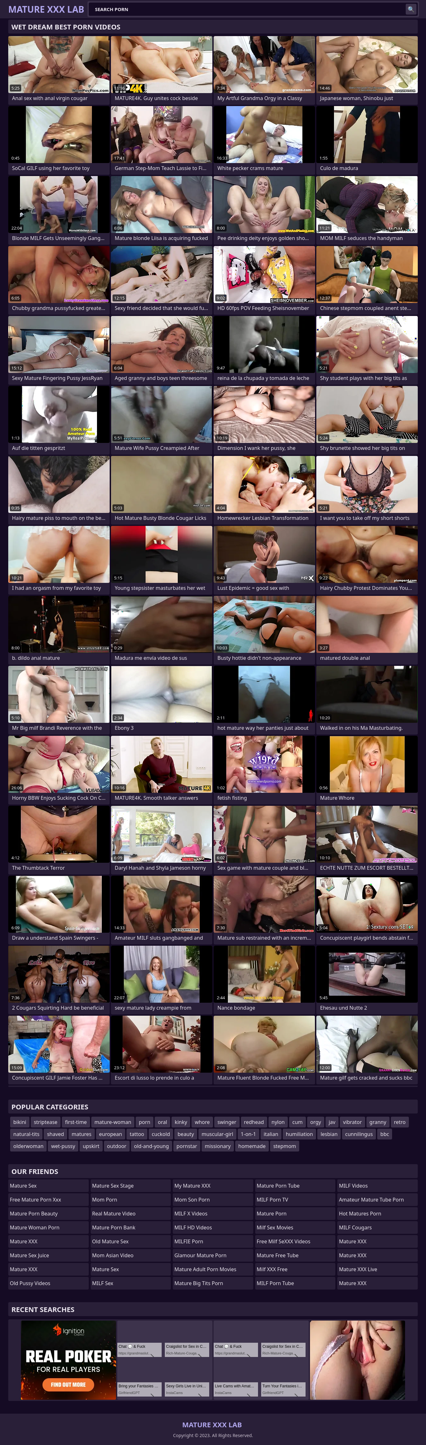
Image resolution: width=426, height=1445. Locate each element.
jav (332, 1122)
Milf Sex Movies (275, 1227)
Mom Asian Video (113, 1255)
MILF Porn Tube (275, 1283)
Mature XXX (23, 1241)
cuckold (161, 1134)
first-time (76, 1122)
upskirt (91, 1146)
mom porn (104, 1199)
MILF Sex (102, 1283)
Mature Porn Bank (113, 1227)
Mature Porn (272, 1213)
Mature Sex (23, 1185)
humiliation (299, 1134)
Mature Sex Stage (113, 1185)
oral (162, 1122)
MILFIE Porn (188, 1241)
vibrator (352, 1122)
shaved (55, 1134)
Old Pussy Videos (30, 1283)
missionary (218, 1146)
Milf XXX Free (272, 1269)
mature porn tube (278, 1185)
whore (202, 1122)
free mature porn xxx (35, 1199)
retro (400, 1122)
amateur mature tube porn (371, 1199)
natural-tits (26, 1134)
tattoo (137, 1134)
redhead (254, 1122)
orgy (315, 1122)
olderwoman (28, 1146)
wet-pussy (63, 1146)
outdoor (116, 1146)
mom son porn (192, 1199)
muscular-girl (217, 1134)
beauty (186, 1134)
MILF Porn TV (272, 1199)
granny (378, 1122)
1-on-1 (248, 1134)
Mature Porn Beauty (34, 1213)
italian (271, 1134)
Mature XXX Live (358, 1269)
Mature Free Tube (278, 1255)
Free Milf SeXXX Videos (283, 1241)
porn (144, 1122)
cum (297, 1122)
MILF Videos (353, 1185)
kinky (181, 1122)
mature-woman (112, 1122)
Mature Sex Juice (29, 1255)
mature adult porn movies (205, 1269)
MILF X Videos (190, 1213)
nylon (278, 1122)
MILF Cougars (355, 1227)
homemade (252, 1146)
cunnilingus (359, 1134)
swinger (226, 1122)
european (110, 1134)
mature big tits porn (198, 1283)
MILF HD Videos (193, 1227)
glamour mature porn (200, 1255)
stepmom (284, 1146)
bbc (384, 1134)
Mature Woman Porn (35, 1227)
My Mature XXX (192, 1185)
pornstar (187, 1146)
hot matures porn (360, 1213)
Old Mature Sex (110, 1241)
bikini (19, 1122)
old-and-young (151, 1146)
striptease (45, 1122)
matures (82, 1134)
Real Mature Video (114, 1213)
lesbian (329, 1134)
